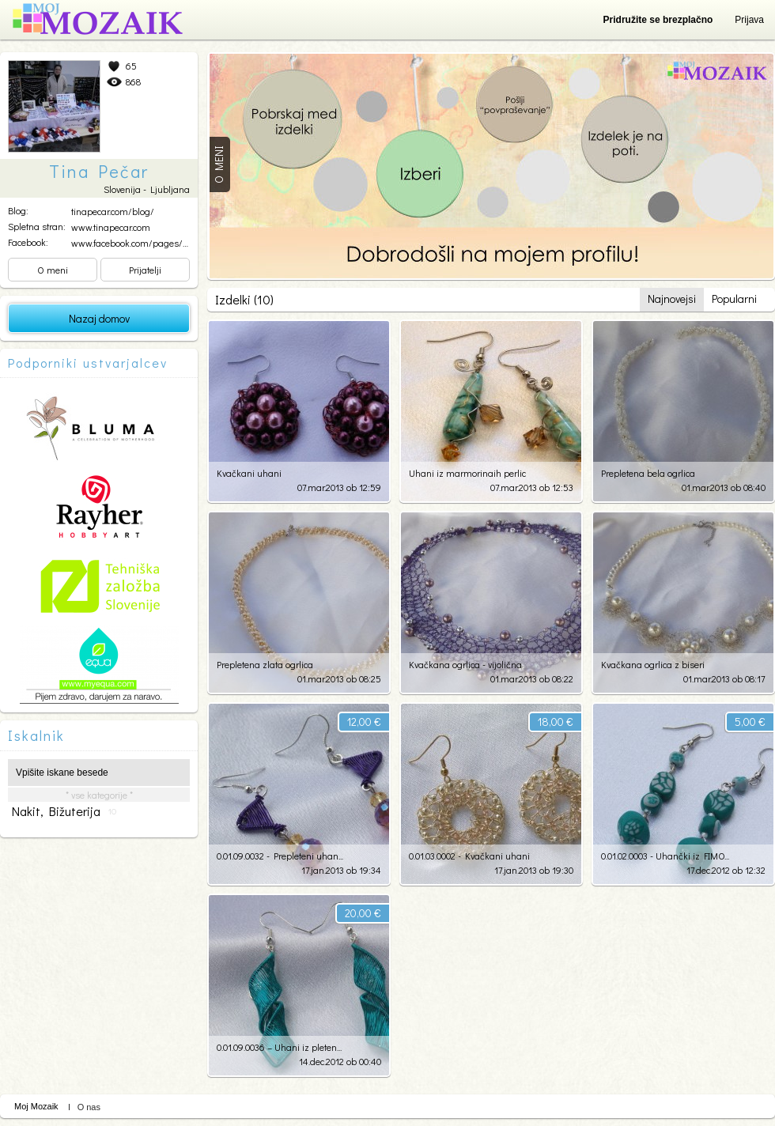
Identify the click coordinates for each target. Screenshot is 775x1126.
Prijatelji (145, 269)
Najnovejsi (672, 298)
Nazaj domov (99, 318)
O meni (52, 269)
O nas (89, 1107)
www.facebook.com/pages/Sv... (133, 242)
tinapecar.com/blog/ (112, 211)
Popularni (734, 298)
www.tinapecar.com (110, 227)
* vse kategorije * (99, 794)
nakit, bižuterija (64, 811)
